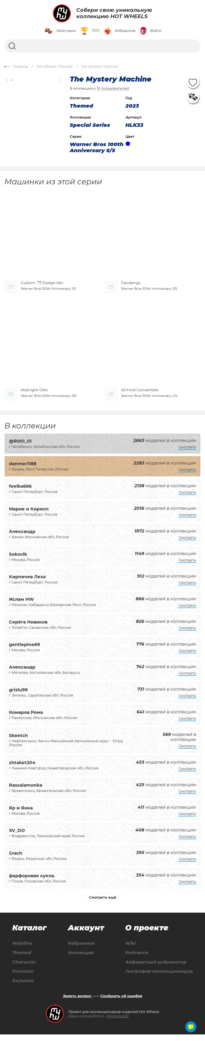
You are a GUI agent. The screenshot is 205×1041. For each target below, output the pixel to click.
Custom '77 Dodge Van (42, 286)
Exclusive (23, 987)
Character (24, 968)
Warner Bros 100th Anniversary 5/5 (96, 147)
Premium (23, 977)
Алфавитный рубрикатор (156, 968)
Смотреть (187, 453)
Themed (21, 959)
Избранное (81, 949)
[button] (7, 80)
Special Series (90, 125)
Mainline (22, 949)
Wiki (130, 949)
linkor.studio (118, 1023)
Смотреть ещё (102, 903)
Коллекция (81, 959)
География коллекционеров (159, 977)
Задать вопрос (77, 1003)
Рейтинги (136, 959)
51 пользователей (113, 88)
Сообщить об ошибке (121, 1003)
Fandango (131, 286)
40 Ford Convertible (139, 396)
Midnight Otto (34, 396)
